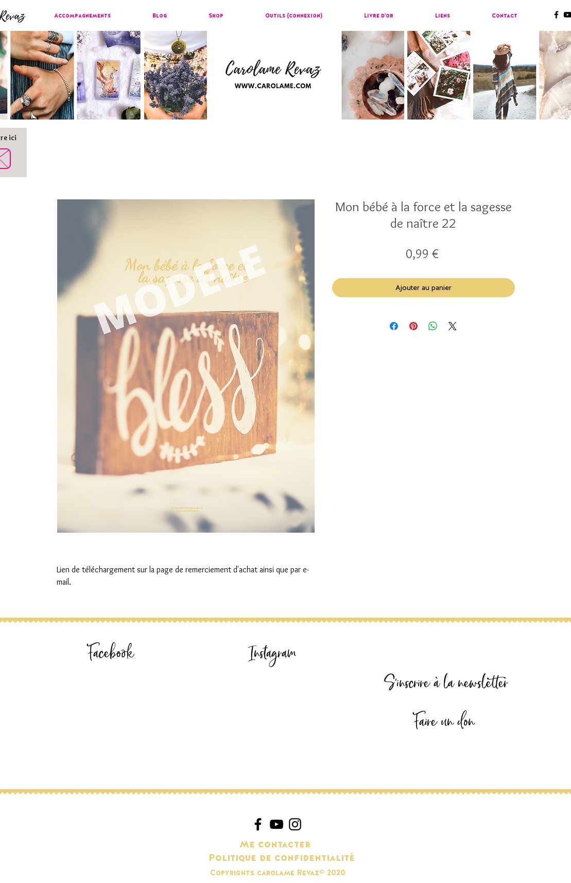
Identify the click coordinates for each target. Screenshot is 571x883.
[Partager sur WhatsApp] (433, 326)
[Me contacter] (275, 845)
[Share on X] (452, 326)
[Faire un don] (444, 722)
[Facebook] (111, 653)
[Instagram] (273, 653)
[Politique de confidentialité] (282, 858)
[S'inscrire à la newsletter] (446, 683)
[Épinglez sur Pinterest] (413, 326)
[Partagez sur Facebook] (394, 326)
